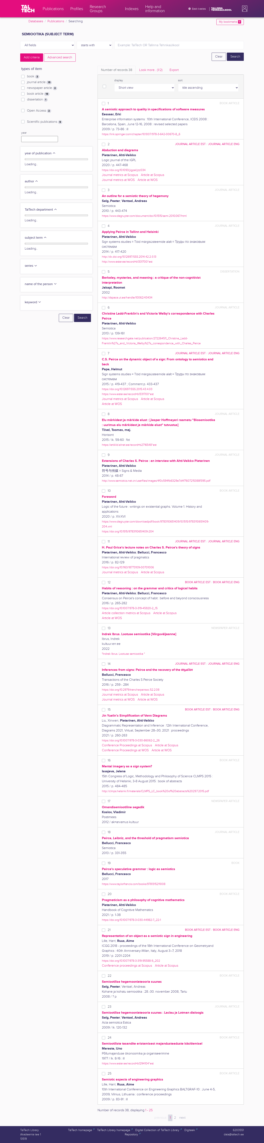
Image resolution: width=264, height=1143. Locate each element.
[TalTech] (27, 9)
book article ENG (226, 582)
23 (109, 1007)
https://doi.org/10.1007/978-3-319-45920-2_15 (130, 608)
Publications (55, 21)
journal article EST (190, 144)
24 (109, 1038)
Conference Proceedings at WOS (125, 750)
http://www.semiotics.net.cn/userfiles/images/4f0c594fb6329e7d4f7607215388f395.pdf (156, 480)
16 (109, 760)
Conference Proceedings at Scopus (127, 745)
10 (109, 491)
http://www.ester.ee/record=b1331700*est (127, 261)
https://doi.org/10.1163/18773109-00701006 (128, 567)
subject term (36, 238)
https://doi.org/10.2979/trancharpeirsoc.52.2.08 (130, 689)
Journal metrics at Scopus (120, 175)
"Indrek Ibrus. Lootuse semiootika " (123, 654)
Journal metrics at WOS (118, 180)
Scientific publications (44, 122)
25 (109, 1074)
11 (109, 542)
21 (109, 930)
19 (109, 863)
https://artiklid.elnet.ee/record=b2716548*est (129, 445)
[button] (243, 8)
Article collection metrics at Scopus (126, 613)
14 (109, 664)
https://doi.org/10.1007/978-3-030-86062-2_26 (131, 740)
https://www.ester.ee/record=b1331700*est (128, 394)
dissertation (37, 100)
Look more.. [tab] (151, 70)
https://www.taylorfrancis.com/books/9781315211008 (133, 884)
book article (38, 94)
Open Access (39, 111)
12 (109, 582)
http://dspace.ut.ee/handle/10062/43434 (127, 297)
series (31, 266)
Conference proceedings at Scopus (127, 966)
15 (109, 710)
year (24, 132)
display (118, 80)
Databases (35, 21)
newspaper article (42, 88)
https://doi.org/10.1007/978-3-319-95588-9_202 (131, 961)
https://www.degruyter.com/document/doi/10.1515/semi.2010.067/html (144, 216)
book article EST (198, 582)
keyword (33, 302)
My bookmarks (230, 22)
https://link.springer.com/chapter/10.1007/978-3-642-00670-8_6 (141, 134)
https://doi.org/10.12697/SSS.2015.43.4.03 (127, 389)
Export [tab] (174, 70)
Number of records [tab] (116, 70)
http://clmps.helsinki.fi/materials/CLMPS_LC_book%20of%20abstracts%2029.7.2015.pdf (155, 791)
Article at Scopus (152, 175)
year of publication (40, 153)
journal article (39, 82)
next (182, 1118)
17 (109, 801)
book (33, 76)
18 (109, 832)
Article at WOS (148, 180)
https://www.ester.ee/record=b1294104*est (128, 1063)
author (31, 181)
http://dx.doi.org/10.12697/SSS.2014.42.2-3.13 (129, 256)
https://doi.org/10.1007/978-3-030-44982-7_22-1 (131, 920)
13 (109, 628)
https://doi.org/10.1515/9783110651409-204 (128, 531)
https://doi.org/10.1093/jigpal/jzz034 (124, 170)
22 (109, 976)
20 (110, 894)
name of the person (41, 284)
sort (180, 80)
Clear (219, 57)
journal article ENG (223, 144)
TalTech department (41, 210)
